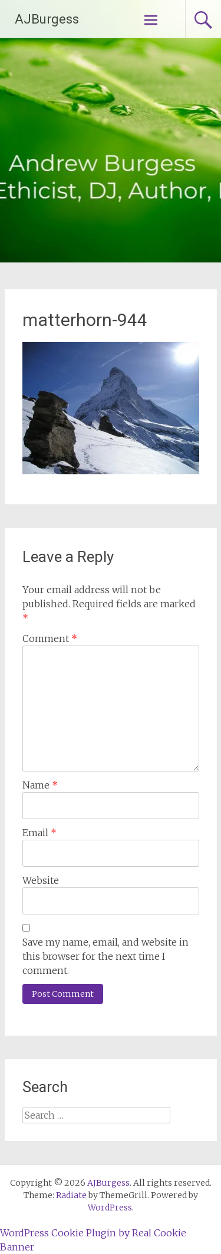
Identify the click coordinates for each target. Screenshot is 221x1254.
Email (39, 833)
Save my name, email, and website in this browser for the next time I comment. (105, 956)
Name (40, 785)
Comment (49, 638)
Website (40, 880)
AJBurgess (47, 19)
